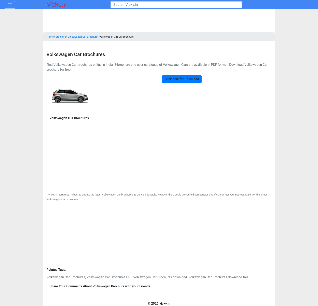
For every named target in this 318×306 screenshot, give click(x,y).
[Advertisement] (159, 165)
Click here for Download (182, 79)
